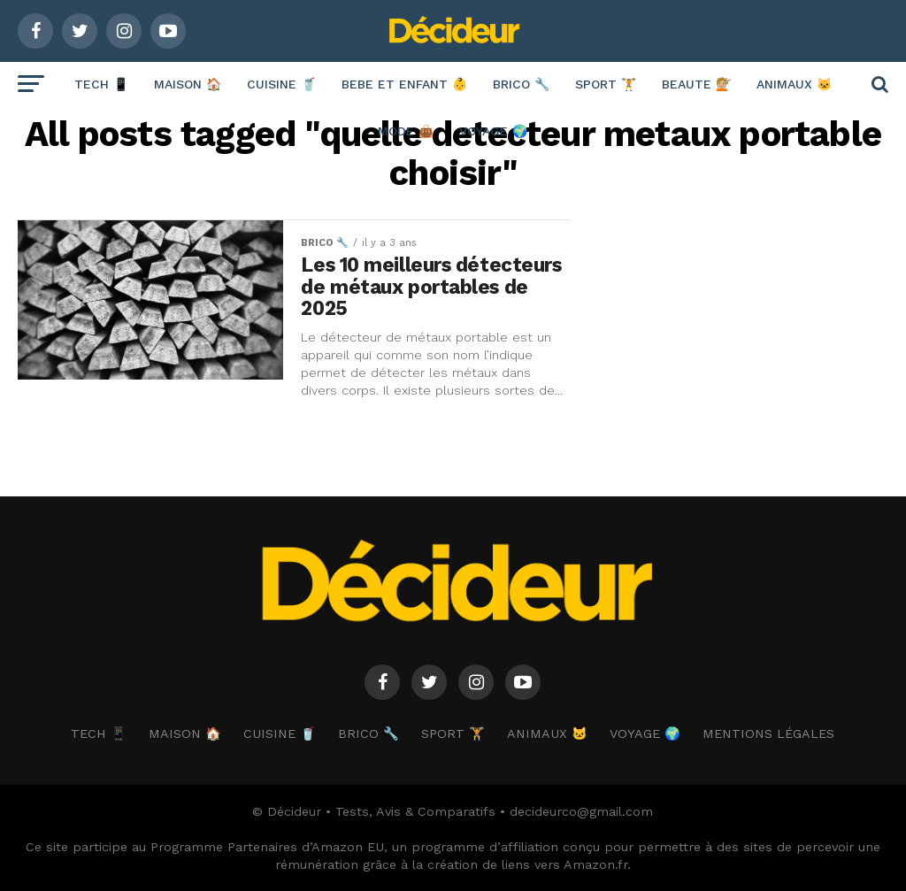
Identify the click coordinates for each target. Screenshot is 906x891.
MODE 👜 (406, 131)
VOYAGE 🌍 (493, 131)
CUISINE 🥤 (281, 84)
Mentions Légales (768, 733)
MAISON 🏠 (187, 84)
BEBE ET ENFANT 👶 (404, 84)
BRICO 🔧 (521, 84)
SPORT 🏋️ (605, 84)
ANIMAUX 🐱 (794, 84)
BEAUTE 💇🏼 (696, 84)
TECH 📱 (101, 84)
